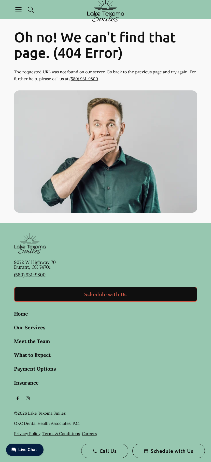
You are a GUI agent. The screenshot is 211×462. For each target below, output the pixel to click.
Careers (89, 433)
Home (21, 313)
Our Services (30, 327)
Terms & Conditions (61, 433)
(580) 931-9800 (83, 78)
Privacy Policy (27, 433)
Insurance (26, 382)
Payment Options (35, 368)
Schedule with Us (105, 294)
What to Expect (32, 355)
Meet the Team (32, 341)
